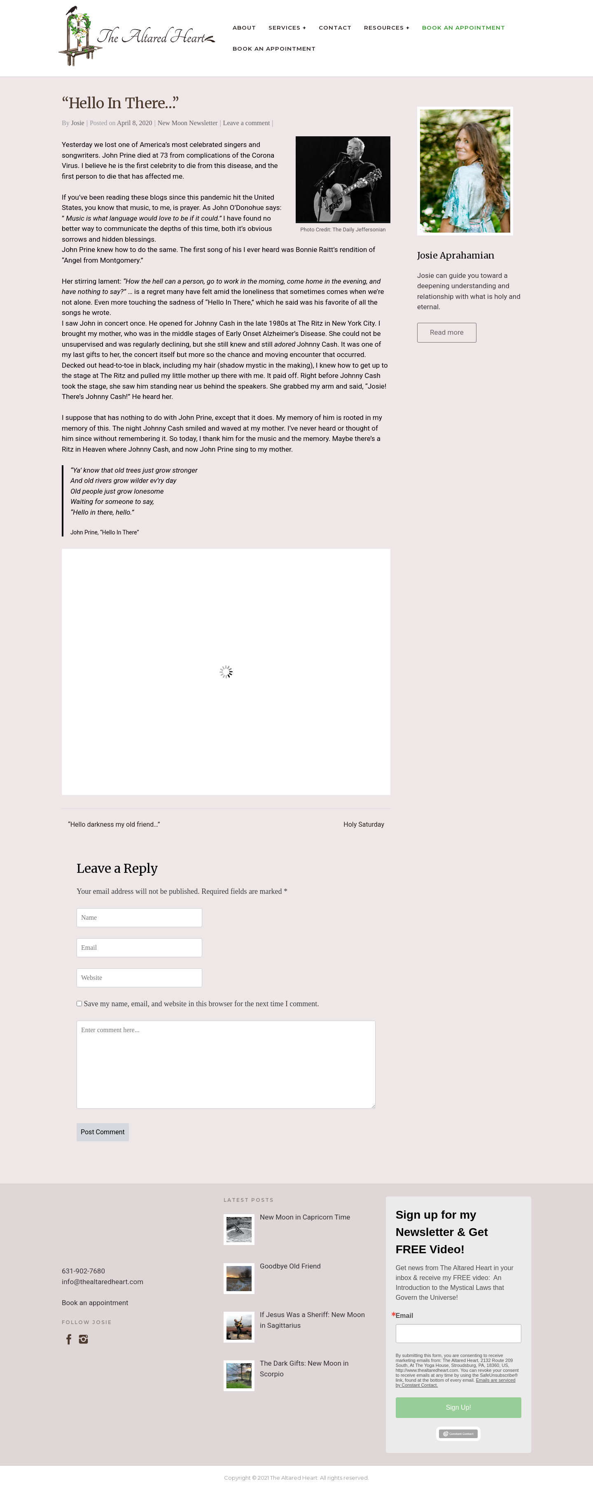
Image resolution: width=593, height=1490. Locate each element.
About (244, 27)
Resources (384, 27)
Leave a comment (246, 122)
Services (284, 27)
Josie (77, 122)
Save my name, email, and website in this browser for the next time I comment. (201, 1004)
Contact (335, 27)
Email (404, 1316)
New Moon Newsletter (188, 122)
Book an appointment (95, 1303)
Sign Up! (458, 1407)
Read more (447, 332)
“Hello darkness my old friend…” (114, 824)
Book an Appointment (463, 27)
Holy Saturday (363, 824)
